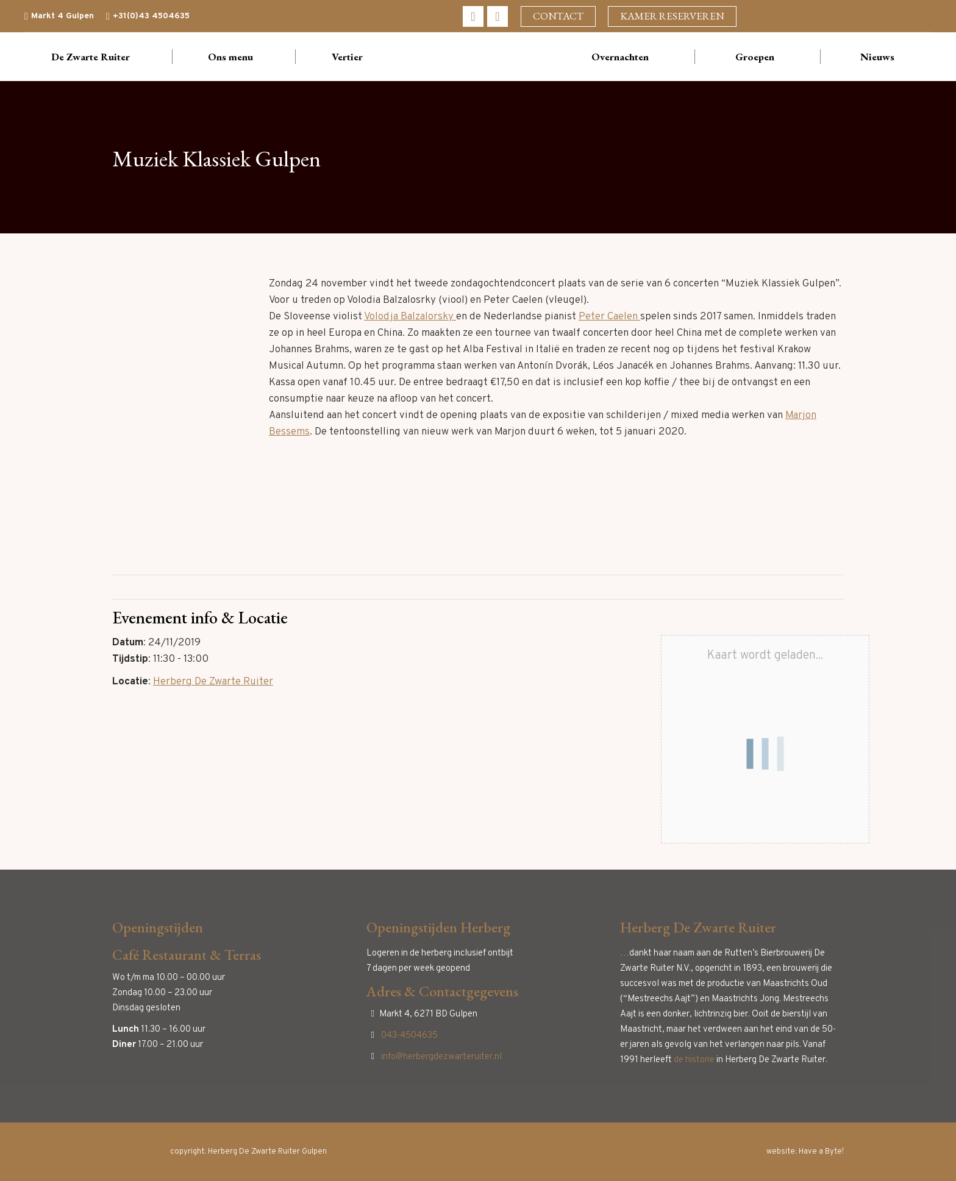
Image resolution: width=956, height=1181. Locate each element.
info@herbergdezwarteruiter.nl (441, 1057)
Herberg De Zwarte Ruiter (213, 682)
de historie (694, 1060)
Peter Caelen (609, 317)
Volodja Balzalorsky (410, 317)
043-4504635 (409, 1035)
